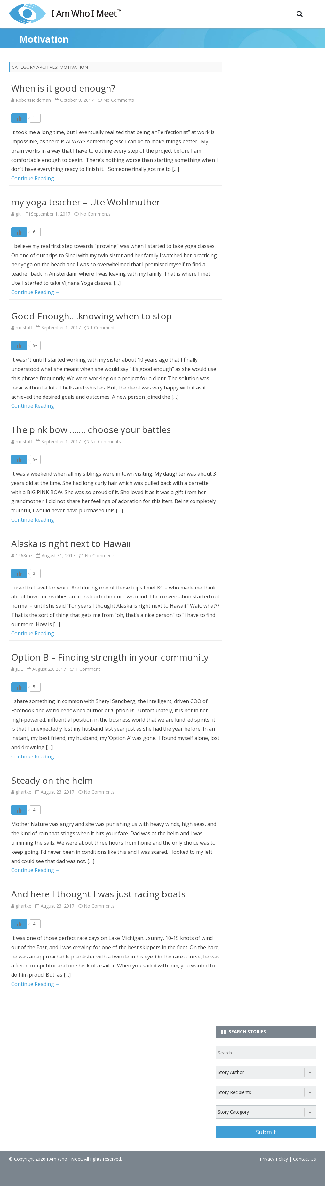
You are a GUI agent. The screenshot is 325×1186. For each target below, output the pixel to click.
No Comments (118, 100)
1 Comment (102, 328)
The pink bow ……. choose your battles (91, 429)
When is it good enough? (63, 88)
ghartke (23, 792)
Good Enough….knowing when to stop (91, 316)
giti (19, 214)
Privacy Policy (274, 1159)
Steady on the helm (52, 780)
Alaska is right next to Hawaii (71, 543)
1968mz (24, 555)
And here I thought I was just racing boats (98, 894)
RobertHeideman (33, 100)
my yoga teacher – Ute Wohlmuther (85, 202)
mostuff (24, 328)
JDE (19, 669)
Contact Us (304, 1159)
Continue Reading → (35, 178)
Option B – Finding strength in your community (110, 657)
